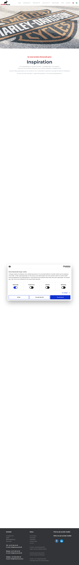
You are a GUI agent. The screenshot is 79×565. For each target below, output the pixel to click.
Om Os (32, 543)
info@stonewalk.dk (16, 547)
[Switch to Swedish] (76, 2)
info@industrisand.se (17, 559)
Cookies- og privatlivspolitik (37, 547)
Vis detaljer (65, 292)
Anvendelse (26, 3)
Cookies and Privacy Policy (37, 553)
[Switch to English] (73, 2)
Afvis (18, 297)
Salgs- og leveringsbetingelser (38, 549)
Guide (19, 2)
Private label (55, 2)
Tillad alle (60, 297)
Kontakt (68, 2)
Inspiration (45, 3)
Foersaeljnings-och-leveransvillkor (39, 560)
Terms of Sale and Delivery (37, 555)
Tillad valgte (39, 297)
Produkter (36, 3)
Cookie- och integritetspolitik (38, 559)
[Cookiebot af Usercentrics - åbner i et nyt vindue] (64, 267)
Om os (62, 2)
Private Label (33, 541)
